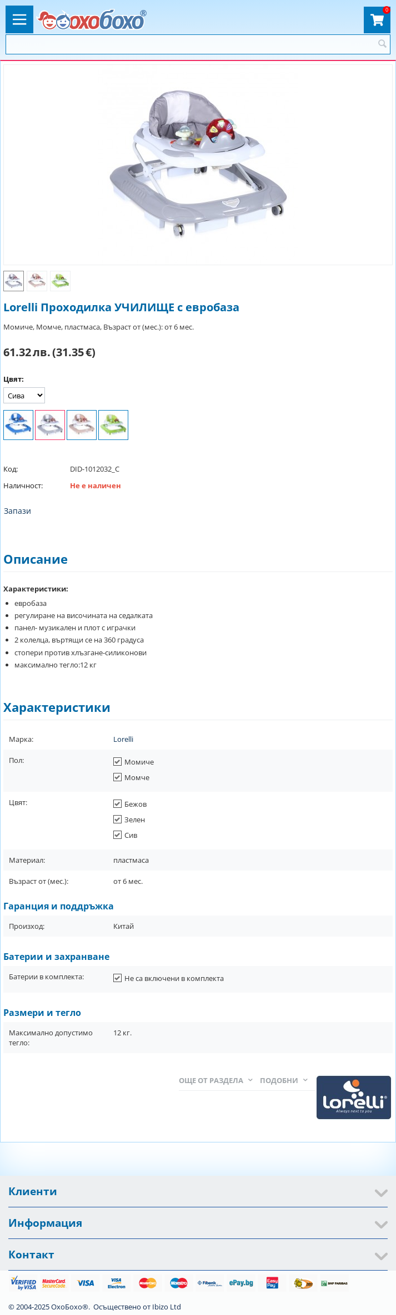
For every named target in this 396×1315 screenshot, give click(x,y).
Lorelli (123, 739)
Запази (17, 510)
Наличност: (23, 485)
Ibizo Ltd (166, 1307)
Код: (10, 469)
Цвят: (13, 379)
